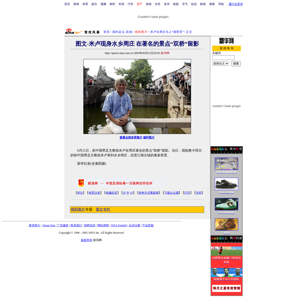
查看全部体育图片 (131, 137)
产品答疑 (148, 225)
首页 (67, 4)
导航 (221, 4)
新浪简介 (34, 225)
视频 (103, 4)
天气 (185, 4)
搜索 (212, 4)
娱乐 (94, 4)
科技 (121, 4)
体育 (85, 4)
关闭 (198, 192)
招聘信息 (90, 225)
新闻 (76, 4)
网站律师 (103, 225)
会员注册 (134, 225)
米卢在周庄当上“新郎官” (167, 32)
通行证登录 (236, 4)
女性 (158, 4)
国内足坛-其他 (122, 32)
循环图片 (149, 137)
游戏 (148, 4)
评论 (80, 192)
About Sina (48, 225)
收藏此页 (111, 192)
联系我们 (76, 225)
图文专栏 (103, 209)
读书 (167, 4)
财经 (112, 4)
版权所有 (86, 240)
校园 (176, 4)
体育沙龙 (94, 192)
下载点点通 (171, 192)
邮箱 (203, 4)
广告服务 (63, 225)
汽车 (130, 4)
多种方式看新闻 (149, 192)
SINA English (119, 225)
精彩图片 (78, 209)
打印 (187, 192)
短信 (194, 4)
